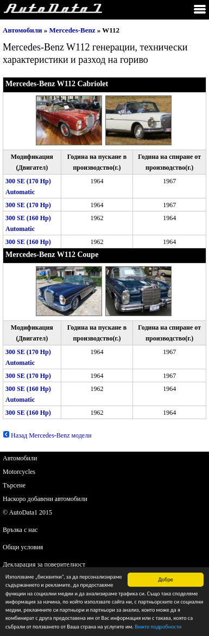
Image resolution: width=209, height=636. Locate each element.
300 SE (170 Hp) (28, 205)
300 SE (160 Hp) (28, 242)
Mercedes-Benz (72, 30)
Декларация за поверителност (44, 564)
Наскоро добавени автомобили (45, 499)
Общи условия (23, 547)
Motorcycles (19, 472)
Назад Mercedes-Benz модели (47, 435)
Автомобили (22, 30)
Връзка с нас (20, 530)
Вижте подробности (158, 628)
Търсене (14, 485)
